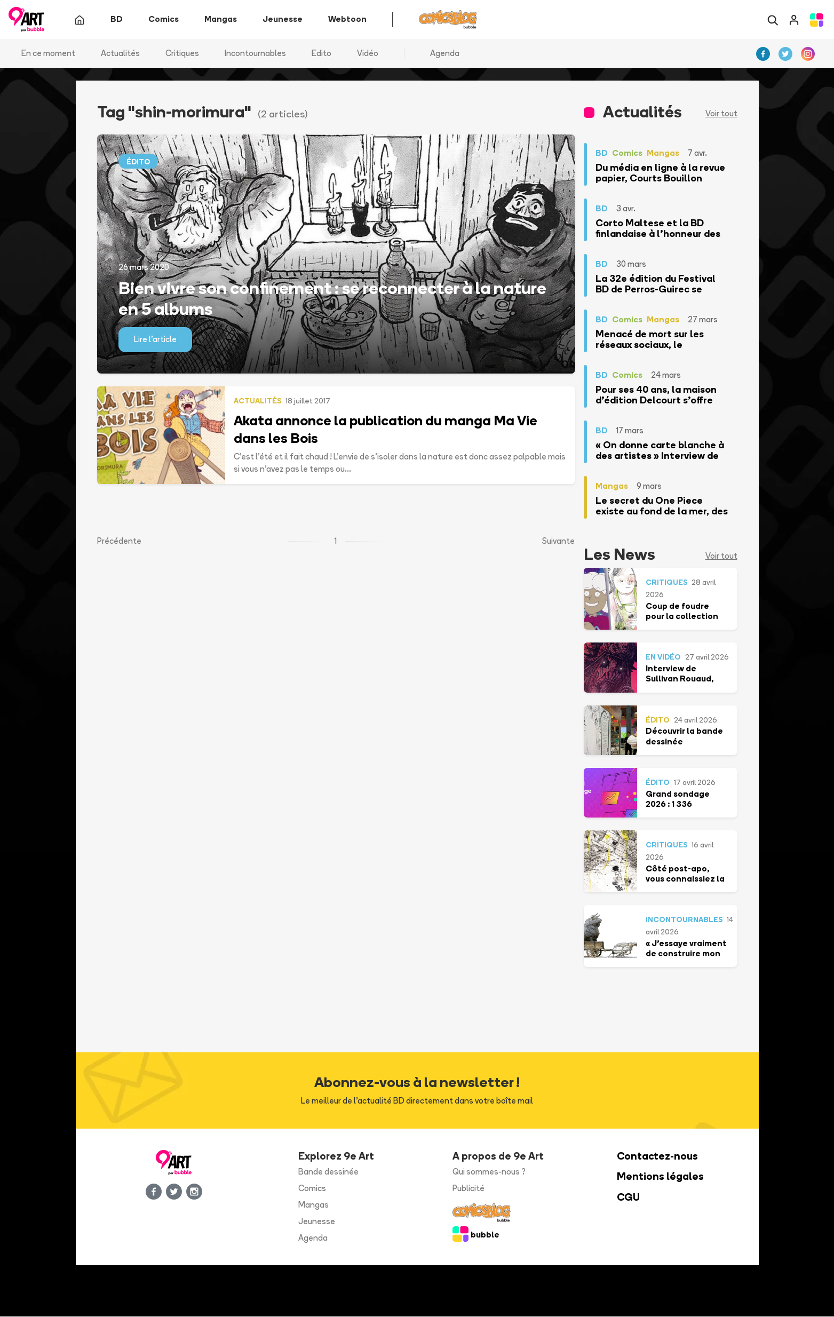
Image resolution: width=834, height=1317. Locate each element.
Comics (312, 1189)
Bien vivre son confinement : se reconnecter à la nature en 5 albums (332, 298)
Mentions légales (660, 1177)
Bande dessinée (328, 1172)
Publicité (468, 1189)
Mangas (313, 1205)
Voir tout (721, 114)
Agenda (444, 53)
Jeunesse (316, 1221)
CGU (628, 1198)
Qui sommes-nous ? (489, 1172)
